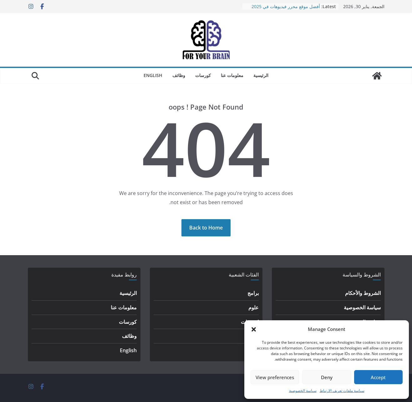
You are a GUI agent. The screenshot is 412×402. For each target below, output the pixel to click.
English (153, 75)
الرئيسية (260, 75)
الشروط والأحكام (363, 293)
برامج (253, 293)
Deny (327, 377)
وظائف (178, 75)
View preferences (275, 377)
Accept (378, 377)
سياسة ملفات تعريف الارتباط (342, 390)
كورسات (203, 75)
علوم (253, 307)
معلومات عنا (232, 75)
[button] (254, 329)
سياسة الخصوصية (303, 390)
